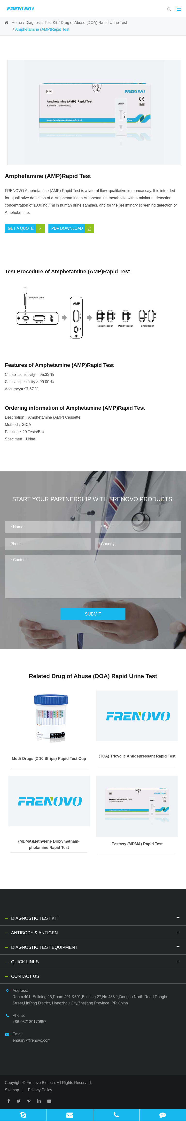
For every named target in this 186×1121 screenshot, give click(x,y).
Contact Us (25, 976)
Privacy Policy (40, 1090)
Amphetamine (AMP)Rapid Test (42, 29)
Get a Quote (26, 228)
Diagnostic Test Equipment (96, 946)
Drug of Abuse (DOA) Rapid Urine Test (94, 23)
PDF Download (72, 228)
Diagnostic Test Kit (41, 23)
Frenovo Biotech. (41, 1083)
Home (17, 23)
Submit (93, 614)
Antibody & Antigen (96, 932)
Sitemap (12, 1090)
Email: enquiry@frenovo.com (28, 1036)
